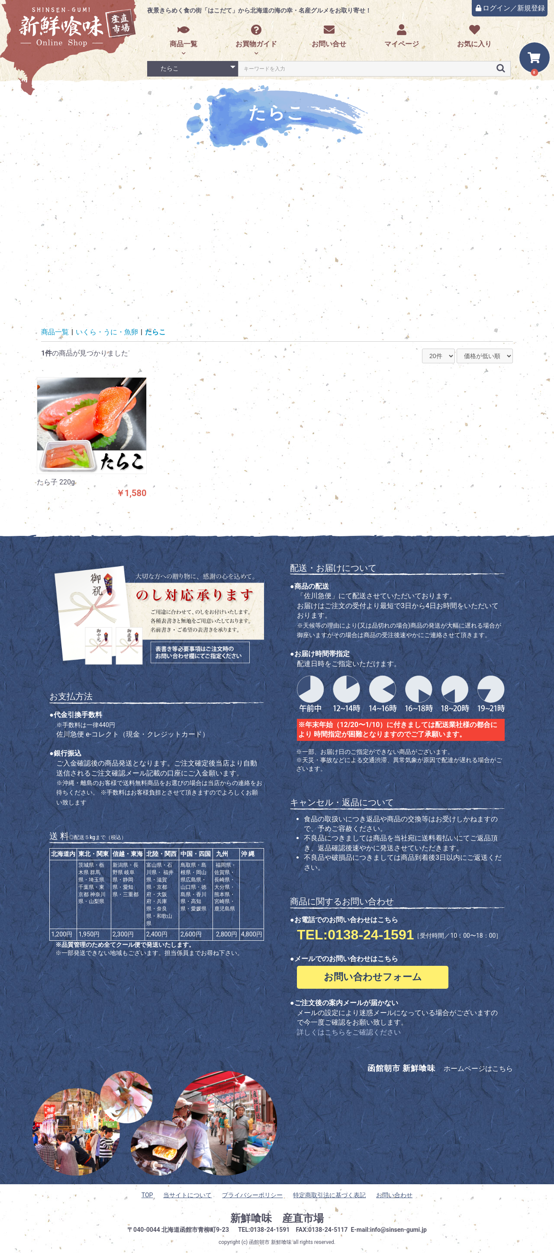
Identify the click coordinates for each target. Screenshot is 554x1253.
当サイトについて (187, 1195)
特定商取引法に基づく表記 (329, 1195)
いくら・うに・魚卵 (107, 332)
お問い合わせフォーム (373, 976)
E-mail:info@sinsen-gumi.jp (389, 1229)
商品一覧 (183, 36)
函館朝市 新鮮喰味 (270, 1242)
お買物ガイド (256, 36)
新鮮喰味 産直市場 (277, 1218)
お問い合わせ (394, 1195)
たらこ (155, 332)
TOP (147, 1195)
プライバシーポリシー (252, 1195)
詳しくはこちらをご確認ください (349, 1032)
